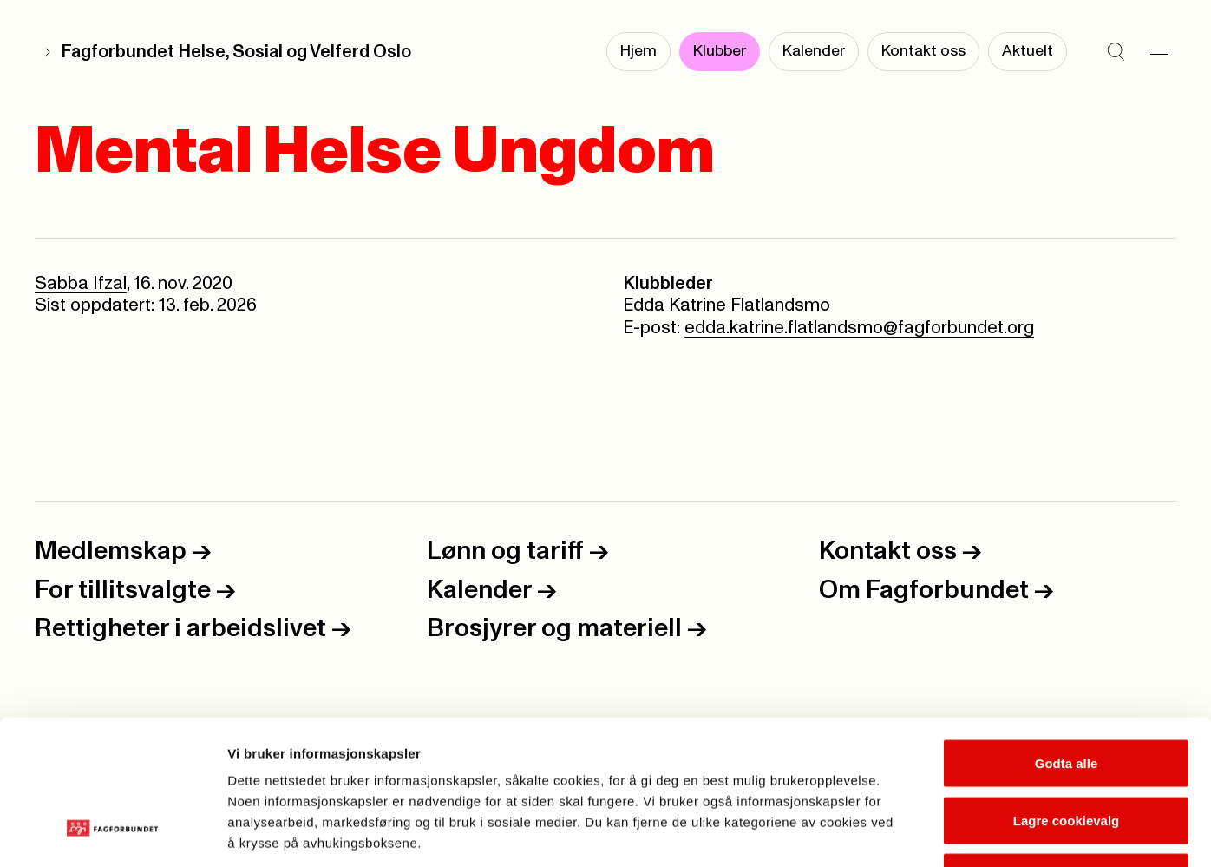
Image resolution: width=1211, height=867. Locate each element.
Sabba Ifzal (81, 283)
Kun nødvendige (1066, 752)
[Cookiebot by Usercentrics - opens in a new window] (112, 833)
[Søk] (1115, 52)
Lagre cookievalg (1066, 696)
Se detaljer (933, 832)
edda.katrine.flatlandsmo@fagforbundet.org (859, 328)
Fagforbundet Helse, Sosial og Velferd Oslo (236, 52)
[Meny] (1159, 52)
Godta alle (1066, 639)
